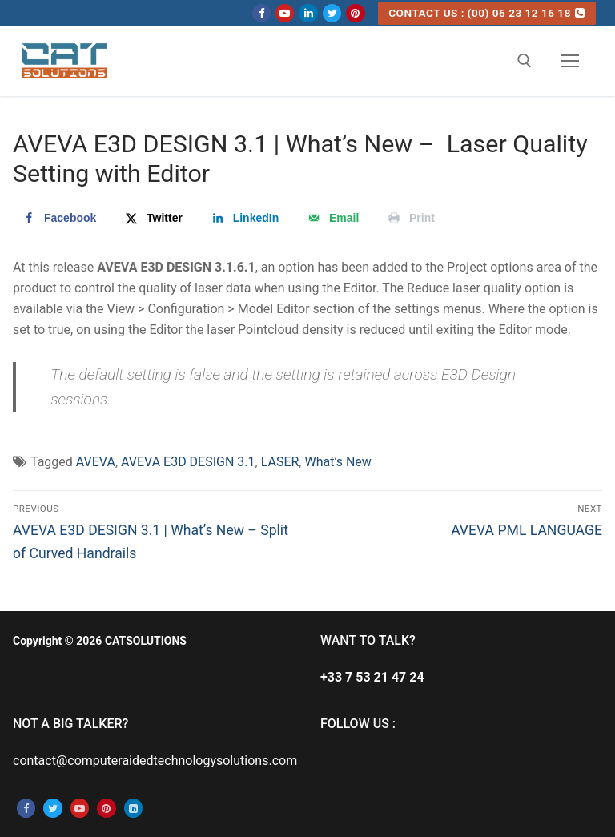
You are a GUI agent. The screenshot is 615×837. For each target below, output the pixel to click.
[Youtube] (284, 13)
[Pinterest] (355, 13)
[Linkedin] (308, 13)
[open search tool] (524, 61)
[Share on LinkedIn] (244, 218)
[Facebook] (261, 13)
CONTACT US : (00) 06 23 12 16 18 (486, 12)
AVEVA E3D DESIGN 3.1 (188, 461)
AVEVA (95, 461)
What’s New (337, 461)
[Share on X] (152, 218)
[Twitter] (332, 13)
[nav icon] (570, 61)
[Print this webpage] (410, 218)
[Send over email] (332, 218)
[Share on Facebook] (58, 218)
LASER (280, 461)
